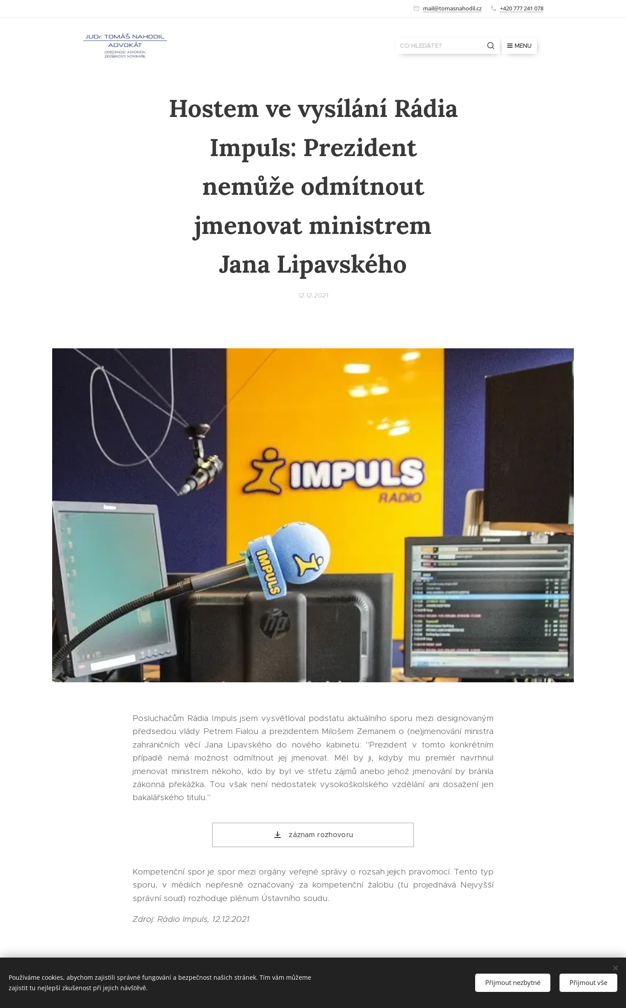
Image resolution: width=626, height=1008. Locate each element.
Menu (519, 46)
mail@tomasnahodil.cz (452, 8)
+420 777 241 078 (521, 8)
